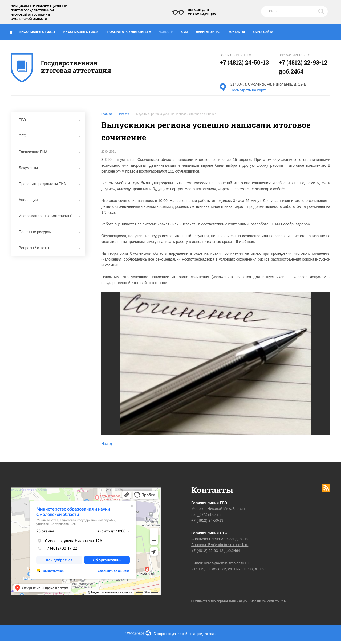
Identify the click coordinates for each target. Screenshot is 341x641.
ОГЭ (49, 136)
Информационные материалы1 (49, 216)
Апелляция (49, 200)
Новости (168, 30)
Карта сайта (263, 31)
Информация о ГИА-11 (39, 30)
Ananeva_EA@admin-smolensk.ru (219, 545)
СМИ (186, 30)
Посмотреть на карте (248, 90)
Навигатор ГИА (210, 30)
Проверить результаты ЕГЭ (130, 30)
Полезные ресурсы (49, 232)
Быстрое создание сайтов (173, 634)
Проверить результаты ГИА (49, 184)
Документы (49, 168)
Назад (106, 443)
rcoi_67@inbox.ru (206, 514)
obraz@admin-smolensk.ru (226, 563)
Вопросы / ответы (49, 248)
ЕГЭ (49, 120)
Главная (106, 114)
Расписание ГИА (49, 152)
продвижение (206, 634)
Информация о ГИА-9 (82, 30)
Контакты (239, 30)
